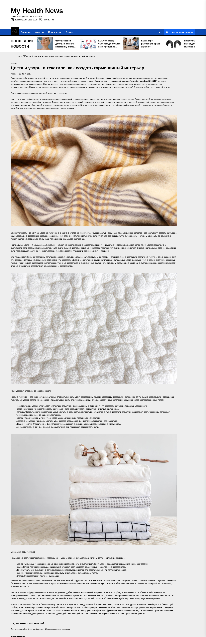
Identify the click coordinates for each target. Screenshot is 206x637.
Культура (39, 32)
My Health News (37, 11)
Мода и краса (54, 32)
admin (13, 74)
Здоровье (25, 32)
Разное (69, 32)
